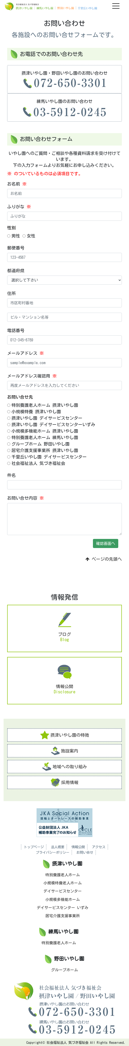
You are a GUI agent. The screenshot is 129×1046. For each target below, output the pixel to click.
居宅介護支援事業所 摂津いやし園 (42, 450)
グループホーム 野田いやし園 (38, 444)
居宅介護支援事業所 (62, 916)
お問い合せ (84, 852)
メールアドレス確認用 (32, 376)
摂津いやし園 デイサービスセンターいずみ (51, 424)
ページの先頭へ (104, 559)
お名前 (17, 184)
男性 (13, 236)
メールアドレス (25, 353)
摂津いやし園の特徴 (64, 735)
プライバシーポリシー (52, 852)
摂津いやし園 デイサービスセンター (44, 418)
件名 (11, 475)
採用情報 (64, 782)
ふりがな (19, 206)
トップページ (34, 847)
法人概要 (57, 847)
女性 (28, 236)
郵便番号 (15, 248)
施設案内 (64, 750)
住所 (11, 293)
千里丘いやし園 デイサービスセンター (47, 457)
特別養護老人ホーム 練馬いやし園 (42, 437)
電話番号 (15, 330)
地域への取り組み (64, 766)
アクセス (98, 847)
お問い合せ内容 (25, 498)
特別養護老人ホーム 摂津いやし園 (42, 405)
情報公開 (78, 847)
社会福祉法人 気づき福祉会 (36, 463)
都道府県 (15, 270)
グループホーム (64, 970)
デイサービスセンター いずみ (62, 908)
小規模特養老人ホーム (62, 883)
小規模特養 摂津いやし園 (34, 411)
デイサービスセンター (62, 891)
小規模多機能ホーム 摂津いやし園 (42, 431)
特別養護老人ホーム (62, 875)
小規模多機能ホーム (62, 899)
